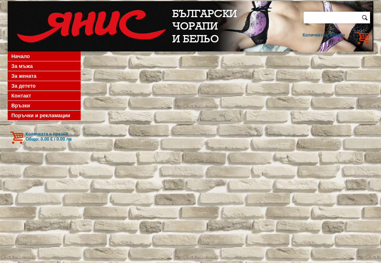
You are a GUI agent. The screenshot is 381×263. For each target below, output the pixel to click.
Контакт (21, 96)
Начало (20, 56)
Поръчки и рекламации (40, 115)
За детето (23, 86)
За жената (23, 76)
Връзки (20, 105)
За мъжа (22, 66)
